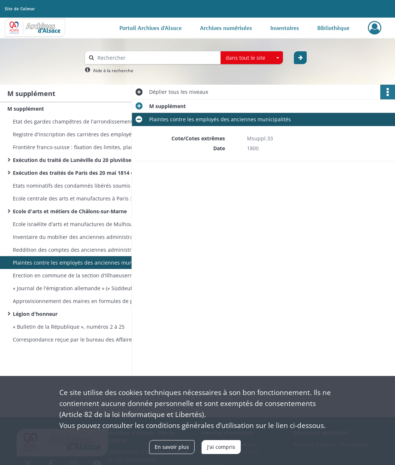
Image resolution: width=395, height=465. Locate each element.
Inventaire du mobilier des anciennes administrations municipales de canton (86, 236)
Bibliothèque (333, 28)
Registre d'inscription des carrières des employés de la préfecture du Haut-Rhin (86, 134)
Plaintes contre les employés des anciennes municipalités (84, 262)
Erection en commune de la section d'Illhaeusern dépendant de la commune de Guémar (86, 275)
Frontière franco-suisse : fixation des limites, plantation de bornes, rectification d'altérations (86, 147)
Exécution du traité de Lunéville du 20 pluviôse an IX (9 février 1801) (86, 159)
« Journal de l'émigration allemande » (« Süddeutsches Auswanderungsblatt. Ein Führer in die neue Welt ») (86, 288)
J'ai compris (221, 446)
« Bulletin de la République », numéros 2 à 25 (69, 326)
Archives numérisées (226, 28)
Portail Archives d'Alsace (150, 28)
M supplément (25, 108)
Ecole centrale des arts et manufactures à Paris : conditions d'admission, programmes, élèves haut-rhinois (86, 198)
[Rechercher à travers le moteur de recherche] (156, 58)
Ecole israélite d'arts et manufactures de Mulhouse (75, 224)
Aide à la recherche (113, 70)
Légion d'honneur (35, 313)
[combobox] (252, 57)
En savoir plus (172, 446)
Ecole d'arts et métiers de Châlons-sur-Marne (70, 211)
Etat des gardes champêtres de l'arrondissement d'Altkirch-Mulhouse (86, 121)
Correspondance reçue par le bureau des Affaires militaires (86, 339)
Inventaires (284, 28)
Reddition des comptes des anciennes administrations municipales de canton (86, 249)
